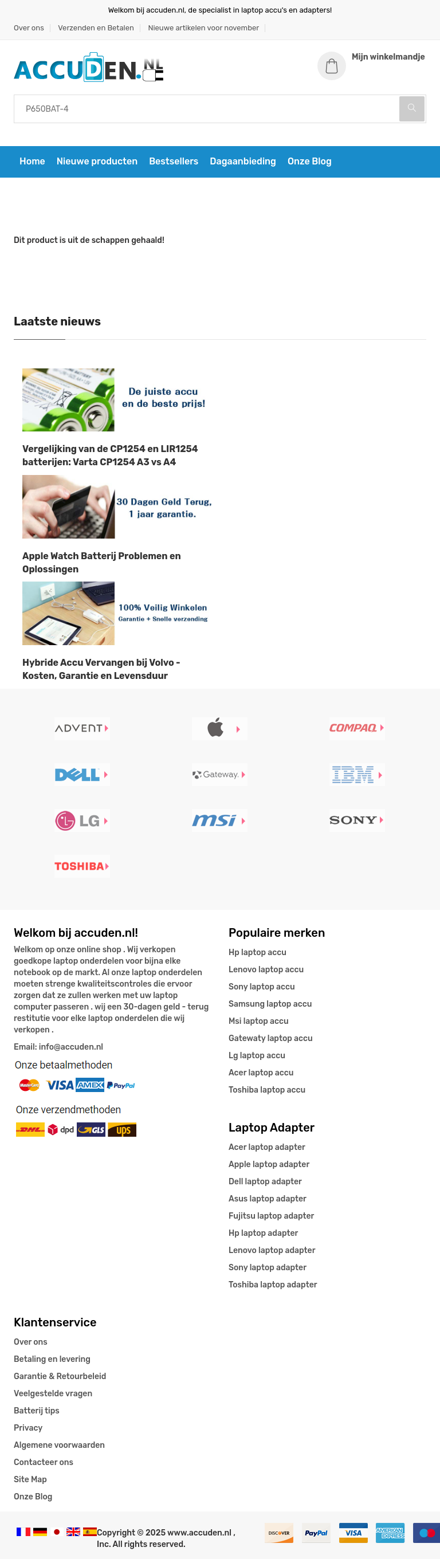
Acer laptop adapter (267, 1147)
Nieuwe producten (97, 161)
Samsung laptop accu (270, 1004)
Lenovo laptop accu (266, 970)
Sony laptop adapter (268, 1268)
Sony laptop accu (262, 987)
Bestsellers (173, 161)
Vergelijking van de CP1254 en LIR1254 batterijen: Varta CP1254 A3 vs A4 (110, 455)
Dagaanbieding (243, 161)
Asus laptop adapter (268, 1199)
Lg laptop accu (257, 1056)
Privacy (28, 1428)
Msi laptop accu (259, 1021)
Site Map (30, 1480)
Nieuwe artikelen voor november (203, 27)
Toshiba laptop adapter (273, 1285)
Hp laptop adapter (263, 1233)
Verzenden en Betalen (96, 27)
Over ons (29, 27)
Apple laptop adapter (269, 1164)
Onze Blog (310, 161)
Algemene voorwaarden (59, 1445)
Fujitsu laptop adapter (271, 1216)
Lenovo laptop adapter (272, 1250)
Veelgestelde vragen (53, 1394)
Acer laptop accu (261, 1073)
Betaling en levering (52, 1359)
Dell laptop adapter (265, 1182)
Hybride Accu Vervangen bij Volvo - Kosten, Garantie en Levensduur (101, 669)
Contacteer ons (43, 1462)
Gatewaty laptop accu (271, 1038)
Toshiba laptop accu (267, 1090)
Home (32, 161)
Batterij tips (37, 1411)
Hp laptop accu (257, 952)
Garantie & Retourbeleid (60, 1376)
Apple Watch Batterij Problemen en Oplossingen (101, 563)
